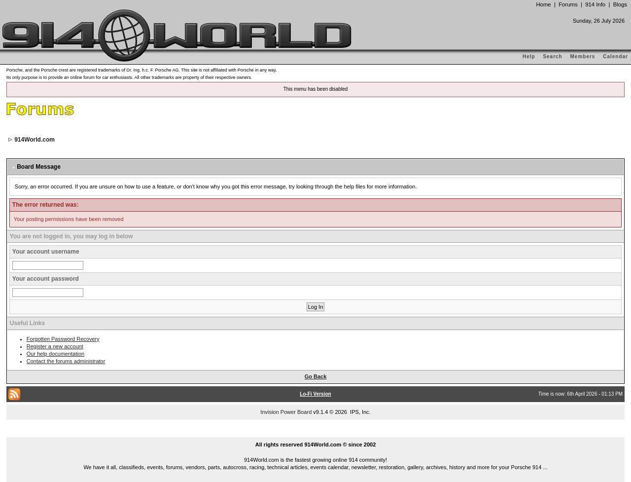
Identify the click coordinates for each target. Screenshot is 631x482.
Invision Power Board (286, 412)
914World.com (34, 139)
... (315, 433)
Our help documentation (55, 354)
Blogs (620, 4)
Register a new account (55, 346)
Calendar (615, 56)
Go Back (316, 376)
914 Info (595, 4)
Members (583, 56)
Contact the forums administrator (66, 361)
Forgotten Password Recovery (63, 339)
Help (529, 56)
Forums (568, 4)
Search (552, 56)
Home (543, 4)
